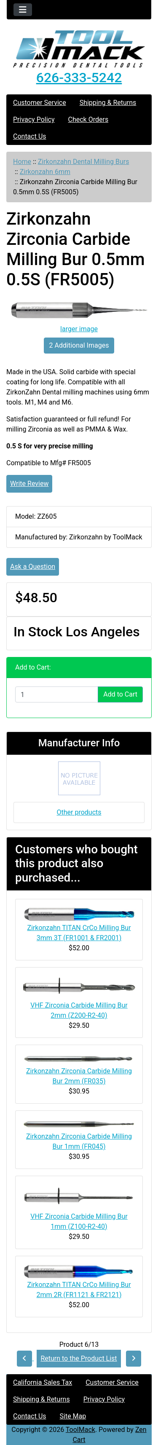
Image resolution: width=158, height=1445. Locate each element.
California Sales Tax (42, 1382)
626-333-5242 (79, 78)
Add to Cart (120, 694)
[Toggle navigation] (22, 9)
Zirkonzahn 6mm (45, 172)
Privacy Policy (34, 119)
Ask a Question (32, 567)
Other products (78, 812)
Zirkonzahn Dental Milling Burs (83, 162)
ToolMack (80, 1430)
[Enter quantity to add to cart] (56, 694)
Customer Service (39, 103)
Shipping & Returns (108, 103)
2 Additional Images (79, 345)
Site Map (73, 1416)
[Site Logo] (79, 48)
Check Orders (88, 119)
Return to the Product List (78, 1358)
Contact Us (29, 136)
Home (22, 162)
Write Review (29, 484)
